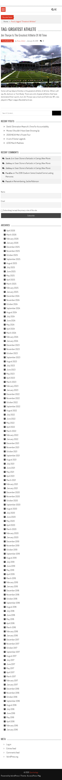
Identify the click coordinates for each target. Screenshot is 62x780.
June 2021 (10, 467)
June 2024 (10, 320)
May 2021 (10, 472)
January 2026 (12, 242)
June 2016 (10, 713)
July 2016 (10, 709)
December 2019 (12, 541)
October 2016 (11, 697)
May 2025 (10, 275)
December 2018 (12, 590)
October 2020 (12, 500)
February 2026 (12, 238)
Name (3, 192)
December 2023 (13, 345)
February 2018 (12, 631)
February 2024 (12, 337)
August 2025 (11, 263)
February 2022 (12, 435)
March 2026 (11, 234)
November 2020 (13, 496)
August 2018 (11, 607)
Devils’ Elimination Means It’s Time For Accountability (27, 126)
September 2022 (13, 406)
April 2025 (10, 279)
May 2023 (10, 373)
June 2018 (10, 615)
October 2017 (11, 647)
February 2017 (12, 680)
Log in (8, 744)
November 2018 (12, 594)
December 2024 (12, 296)
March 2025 (11, 283)
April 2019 (10, 574)
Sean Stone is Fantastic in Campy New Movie (32, 158)
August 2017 (11, 656)
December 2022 (13, 394)
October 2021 (11, 451)
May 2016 (10, 717)
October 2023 (12, 353)
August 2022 (11, 410)
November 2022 (13, 398)
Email (3, 201)
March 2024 (11, 332)
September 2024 (13, 308)
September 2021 (13, 455)
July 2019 (10, 562)
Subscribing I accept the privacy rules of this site (19, 210)
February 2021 (12, 484)
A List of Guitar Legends (15, 138)
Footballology (7, 41)
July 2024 (10, 316)
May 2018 (10, 619)
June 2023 (10, 369)
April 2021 (10, 476)
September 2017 (13, 652)
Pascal (8, 181)
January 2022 (12, 439)
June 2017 (10, 664)
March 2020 (11, 529)
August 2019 (11, 557)
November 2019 (12, 545)
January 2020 (12, 537)
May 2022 (10, 422)
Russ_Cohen (21, 41)
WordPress (15, 775)
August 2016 (11, 705)
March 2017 (11, 676)
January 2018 (12, 635)
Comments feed (12, 752)
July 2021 (10, 463)
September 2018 (13, 602)
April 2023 (10, 377)
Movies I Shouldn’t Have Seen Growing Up (23, 130)
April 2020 (10, 525)
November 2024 (12, 300)
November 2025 (13, 251)
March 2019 (11, 578)
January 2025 (12, 292)
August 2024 (11, 312)
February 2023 (12, 386)
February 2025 (12, 287)
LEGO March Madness (15, 143)
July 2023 (10, 365)
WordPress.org (12, 756)
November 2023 (13, 349)
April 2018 (10, 623)
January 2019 (12, 586)
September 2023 (13, 357)
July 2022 (10, 414)
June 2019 (10, 566)
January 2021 (12, 488)
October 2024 (11, 304)
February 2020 (12, 533)
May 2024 (10, 324)
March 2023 (11, 382)
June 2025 (10, 271)
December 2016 (12, 688)
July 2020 (10, 512)
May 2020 (10, 521)
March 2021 (11, 480)
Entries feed (11, 748)
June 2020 (11, 517)
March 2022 (11, 431)
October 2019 (11, 549)
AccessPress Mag (34, 775)
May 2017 (10, 668)
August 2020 (11, 508)
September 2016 (13, 701)
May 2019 (10, 570)
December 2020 (13, 492)
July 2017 (10, 660)
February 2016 (12, 725)
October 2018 (11, 598)
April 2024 (10, 328)
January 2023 (12, 390)
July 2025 (10, 267)
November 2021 (12, 447)
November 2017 (12, 643)
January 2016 (12, 729)
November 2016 (12, 692)
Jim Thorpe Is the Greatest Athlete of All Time (24, 35)
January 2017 (12, 684)
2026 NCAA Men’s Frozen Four (18, 134)
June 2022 (10, 418)
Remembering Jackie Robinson (26, 181)
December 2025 (13, 247)
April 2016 (10, 721)
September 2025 (13, 259)
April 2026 (10, 230)
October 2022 (12, 402)
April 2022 (10, 427)
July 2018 (10, 611)
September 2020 (13, 504)
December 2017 (12, 639)
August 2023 (11, 361)
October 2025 (12, 255)
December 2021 (12, 443)
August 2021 (11, 459)
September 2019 (13, 553)
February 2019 (12, 582)
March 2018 (11, 627)
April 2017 (10, 672)
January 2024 (12, 341)
